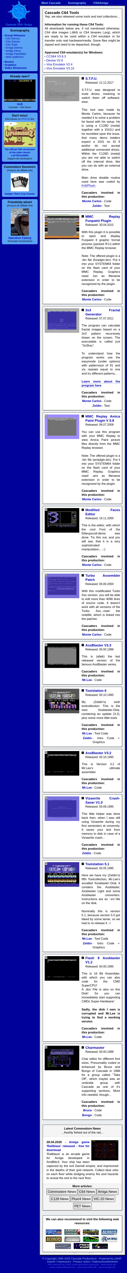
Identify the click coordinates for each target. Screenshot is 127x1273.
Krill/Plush (88, 185)
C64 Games (13, 41)
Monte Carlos (92, 201)
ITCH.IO (25, 119)
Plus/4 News (81, 1199)
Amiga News (107, 1192)
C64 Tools (11, 44)
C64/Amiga (100, 3)
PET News (82, 1206)
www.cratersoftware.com (62, 1267)
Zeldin (97, 206)
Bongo (87, 1115)
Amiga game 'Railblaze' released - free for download (68, 1146)
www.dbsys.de (108, 1264)
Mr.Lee (87, 680)
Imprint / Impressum (59, 1261)
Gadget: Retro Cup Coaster (20, 193)
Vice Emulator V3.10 (60, 68)
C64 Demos (13, 38)
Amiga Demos (14, 47)
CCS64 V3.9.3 (56, 56)
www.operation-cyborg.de (85, 1264)
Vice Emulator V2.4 (59, 64)
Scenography (77, 3)
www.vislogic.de (107, 1267)
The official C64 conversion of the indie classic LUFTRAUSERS (20, 152)
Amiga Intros (13, 50)
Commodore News (62, 1192)
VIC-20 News (104, 1199)
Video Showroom (16, 67)
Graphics (10, 64)
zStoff (117, 1258)
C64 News (87, 1192)
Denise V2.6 (54, 60)
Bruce (87, 1110)
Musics (9, 61)
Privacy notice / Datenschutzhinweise (95, 1261)
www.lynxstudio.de (87, 1267)
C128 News (60, 1199)
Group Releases (15, 35)
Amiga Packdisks (16, 53)
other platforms (15, 56)
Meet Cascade (51, 3)
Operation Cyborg (19, 237)
